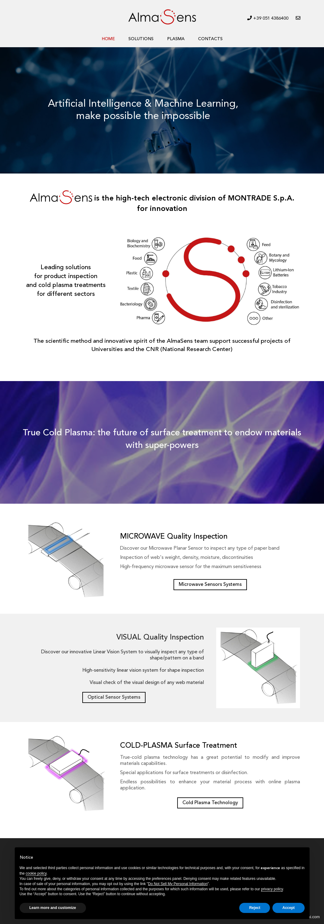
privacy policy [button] (272, 889)
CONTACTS (210, 39)
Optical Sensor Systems (114, 697)
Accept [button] (288, 908)
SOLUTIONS (141, 39)
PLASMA (176, 39)
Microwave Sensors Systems (210, 584)
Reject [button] (254, 908)
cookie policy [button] (36, 873)
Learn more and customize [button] (52, 908)
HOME (108, 39)
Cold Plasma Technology (210, 802)
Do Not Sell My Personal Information (178, 884)
